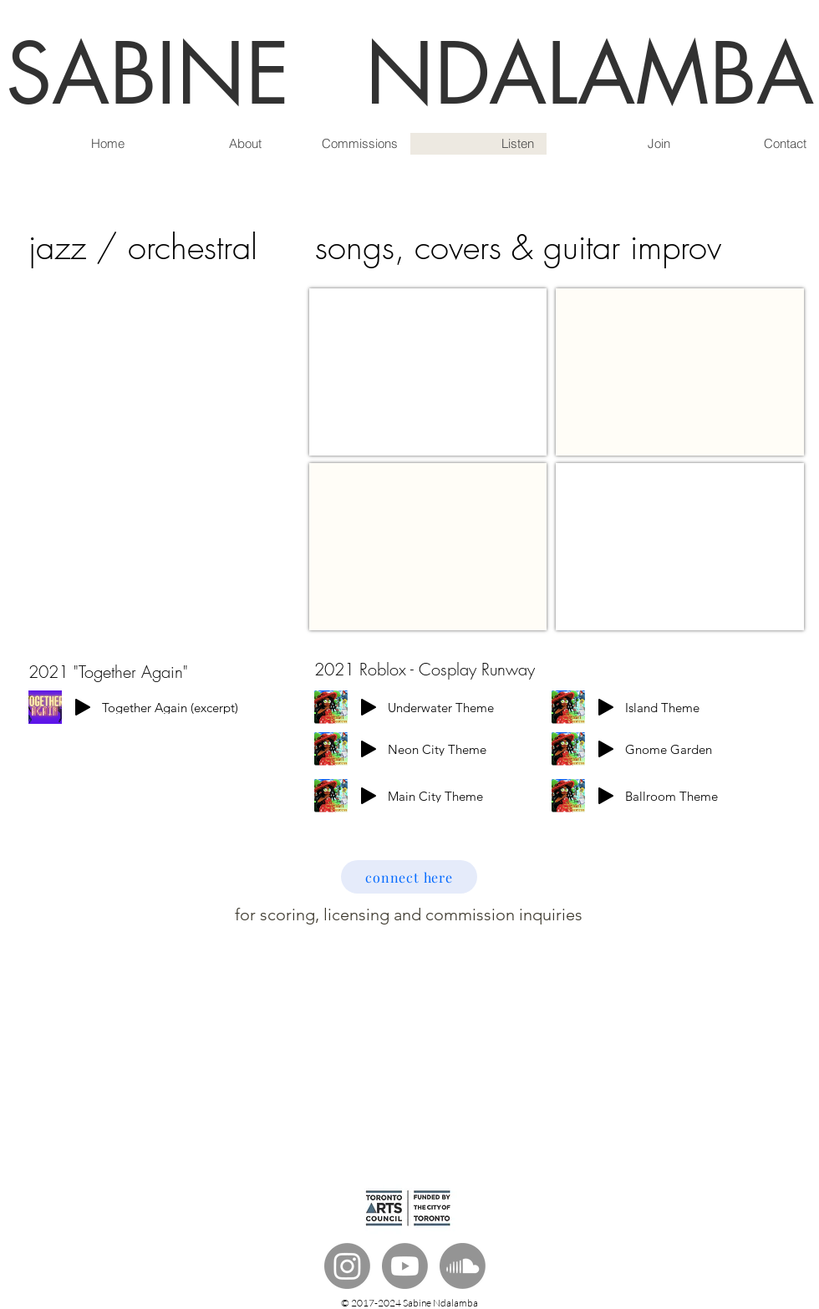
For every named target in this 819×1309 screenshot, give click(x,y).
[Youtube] (405, 1266)
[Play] (82, 707)
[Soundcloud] (463, 1266)
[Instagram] (347, 1266)
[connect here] (409, 877)
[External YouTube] (428, 372)
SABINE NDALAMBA (410, 74)
